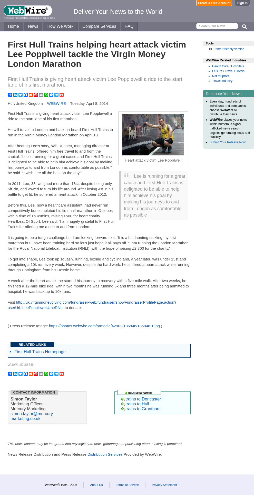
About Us (96, 485)
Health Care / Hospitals (228, 66)
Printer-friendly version (228, 49)
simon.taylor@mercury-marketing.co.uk (32, 416)
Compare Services (99, 26)
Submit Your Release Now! (228, 142)
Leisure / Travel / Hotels (228, 71)
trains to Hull (135, 403)
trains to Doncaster (141, 399)
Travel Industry (222, 81)
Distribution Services (105, 454)
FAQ (129, 26)
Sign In (242, 3)
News (33, 26)
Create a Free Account (214, 3)
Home (13, 26)
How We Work (60, 26)
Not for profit (220, 76)
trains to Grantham (141, 408)
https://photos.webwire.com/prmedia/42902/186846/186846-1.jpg (104, 326)
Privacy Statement (164, 485)
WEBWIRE (56, 103)
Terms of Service (127, 485)
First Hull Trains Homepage (40, 351)
